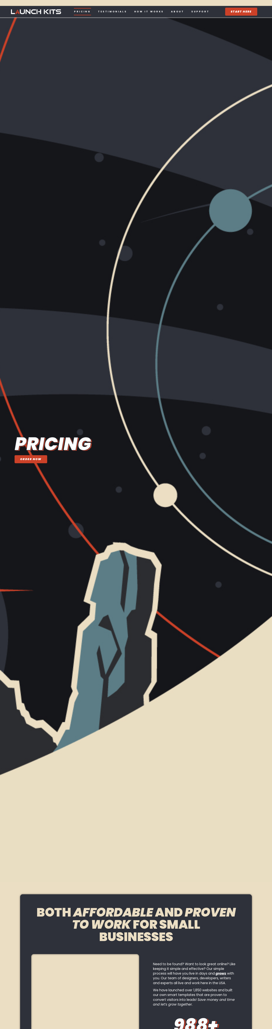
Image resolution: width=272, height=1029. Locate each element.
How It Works (149, 11)
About (177, 11)
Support (200, 11)
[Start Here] (241, 12)
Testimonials (112, 11)
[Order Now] (31, 459)
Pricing (82, 11)
